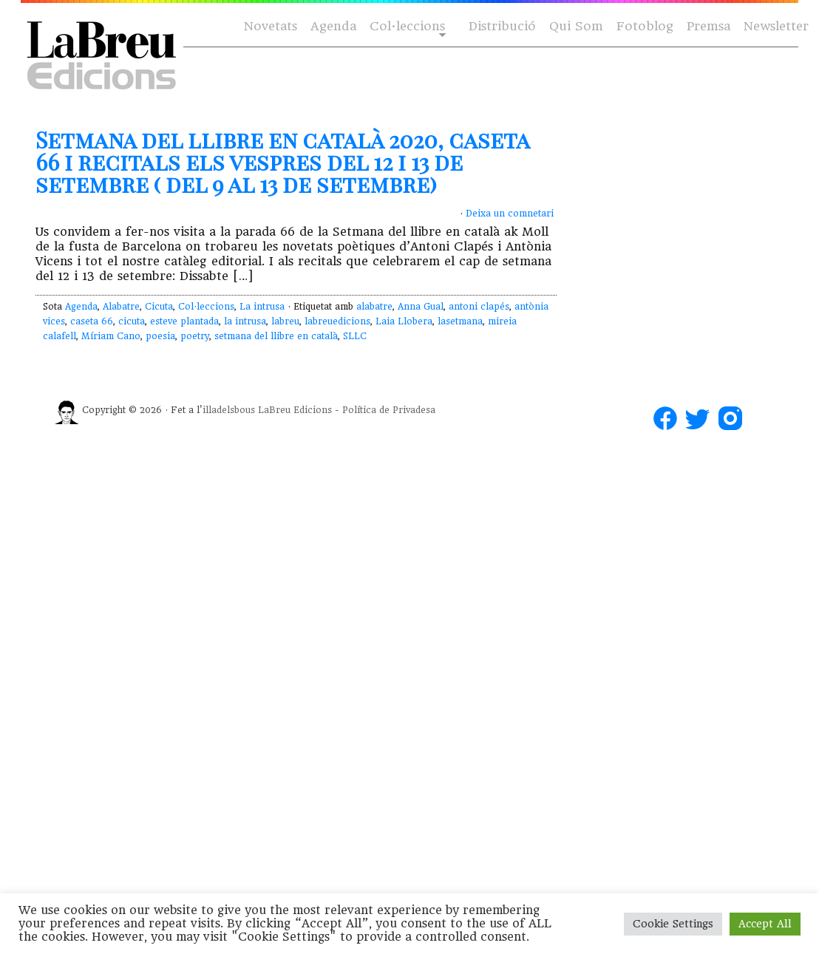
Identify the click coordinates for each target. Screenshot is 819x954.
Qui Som (576, 26)
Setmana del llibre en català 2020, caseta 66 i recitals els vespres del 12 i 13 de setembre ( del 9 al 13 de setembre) (282, 162)
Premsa (708, 26)
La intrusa (262, 306)
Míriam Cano (110, 336)
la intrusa (245, 321)
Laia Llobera (403, 321)
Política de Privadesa (388, 410)
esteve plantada (184, 321)
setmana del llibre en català (276, 336)
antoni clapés (479, 306)
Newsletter (776, 26)
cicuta (131, 321)
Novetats (270, 26)
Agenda (333, 26)
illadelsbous (229, 410)
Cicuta (159, 306)
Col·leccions (406, 27)
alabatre (374, 306)
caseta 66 (91, 321)
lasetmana (460, 321)
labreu (285, 321)
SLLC (355, 336)
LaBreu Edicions (295, 410)
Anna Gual (421, 306)
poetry (194, 336)
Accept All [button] (765, 924)
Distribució (502, 26)
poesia (160, 336)
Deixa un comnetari (510, 213)
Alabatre (121, 306)
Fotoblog (644, 26)
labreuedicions (337, 321)
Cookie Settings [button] (673, 924)
